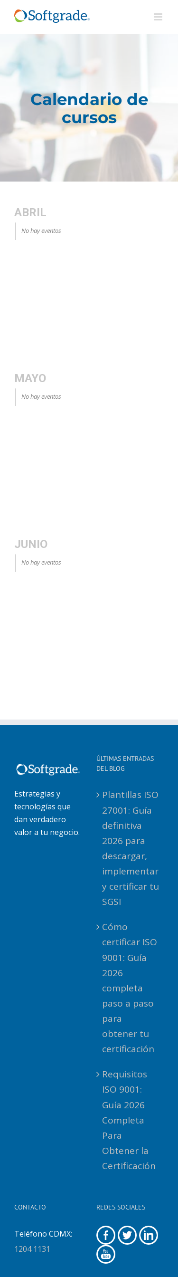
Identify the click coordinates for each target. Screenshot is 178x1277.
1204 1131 (32, 1249)
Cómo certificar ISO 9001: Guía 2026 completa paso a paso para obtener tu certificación (129, 988)
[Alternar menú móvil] (159, 17)
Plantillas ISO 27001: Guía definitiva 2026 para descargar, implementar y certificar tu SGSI (130, 848)
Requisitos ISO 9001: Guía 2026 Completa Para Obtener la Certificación (129, 1120)
